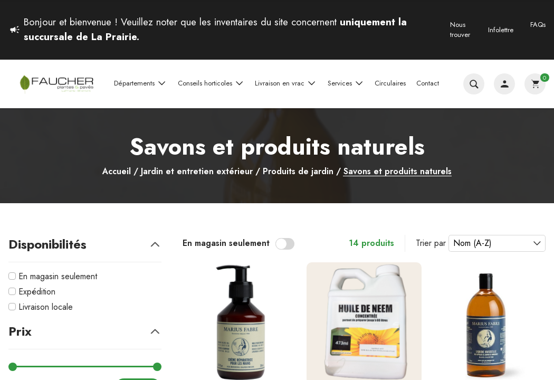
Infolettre (500, 30)
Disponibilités (84, 244)
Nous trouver (460, 30)
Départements (140, 83)
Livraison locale (45, 307)
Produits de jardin (298, 171)
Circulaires (390, 83)
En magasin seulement (57, 276)
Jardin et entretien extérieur (197, 171)
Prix (84, 331)
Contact (427, 83)
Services (346, 83)
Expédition (36, 292)
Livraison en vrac (286, 83)
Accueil (116, 171)
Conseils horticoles (211, 83)
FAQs (538, 25)
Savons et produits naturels (397, 171)
